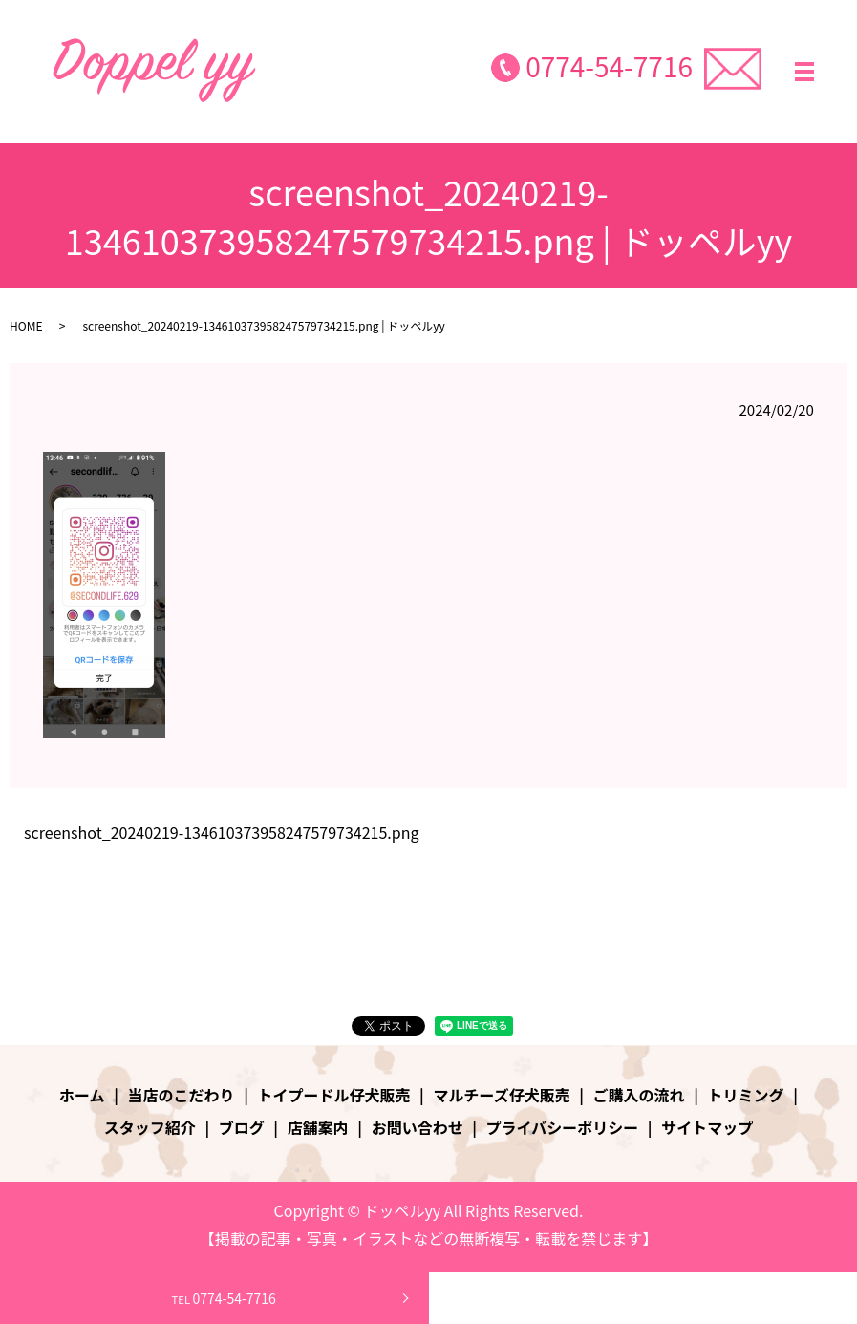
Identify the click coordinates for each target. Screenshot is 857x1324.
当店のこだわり (181, 1094)
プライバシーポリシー (562, 1127)
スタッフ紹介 (150, 1127)
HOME (26, 325)
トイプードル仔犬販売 (334, 1094)
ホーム (82, 1094)
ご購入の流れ (639, 1094)
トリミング (746, 1094)
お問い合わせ (417, 1127)
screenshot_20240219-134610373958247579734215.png (221, 832)
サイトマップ (707, 1127)
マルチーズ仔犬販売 (501, 1094)
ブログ (242, 1127)
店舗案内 (318, 1127)
